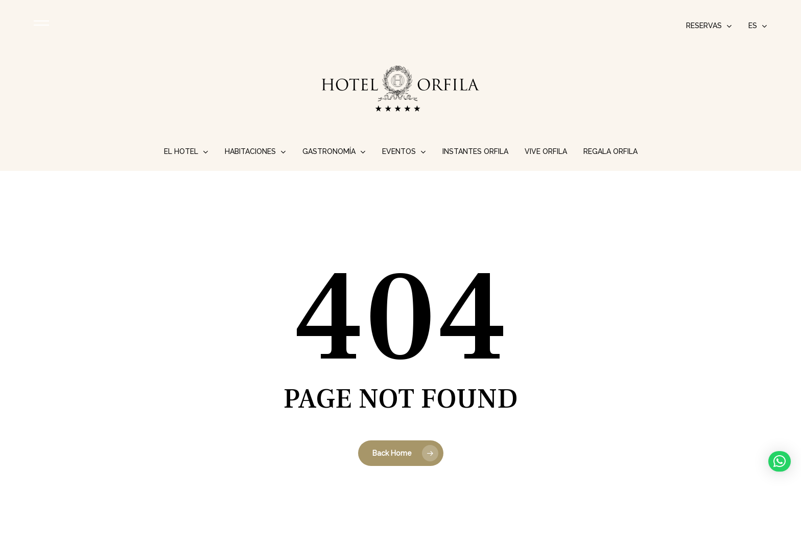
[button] (779, 461)
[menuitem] (757, 25)
